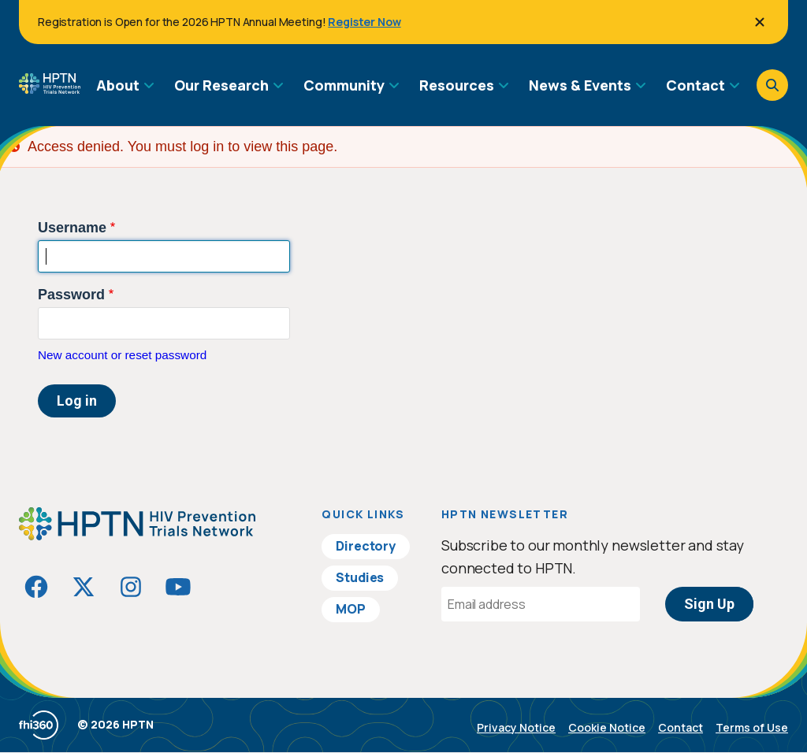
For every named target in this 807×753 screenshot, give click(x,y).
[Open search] (772, 85)
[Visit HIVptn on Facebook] (36, 586)
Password (71, 294)
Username (72, 228)
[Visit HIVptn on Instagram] (130, 586)
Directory (366, 546)
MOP (351, 609)
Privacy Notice (516, 727)
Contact (680, 727)
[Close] (759, 22)
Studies (360, 577)
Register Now (364, 21)
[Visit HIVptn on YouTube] (178, 586)
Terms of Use (752, 727)
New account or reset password (122, 355)
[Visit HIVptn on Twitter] (83, 586)
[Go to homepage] (49, 88)
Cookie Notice (606, 727)
